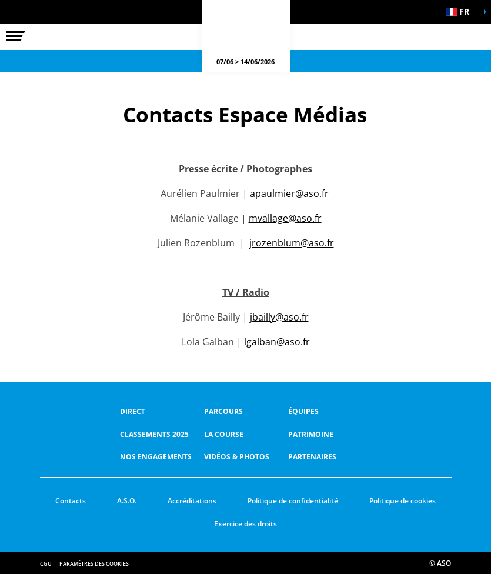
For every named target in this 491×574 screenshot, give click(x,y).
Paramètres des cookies (94, 564)
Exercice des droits (245, 524)
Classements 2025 (154, 434)
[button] (461, 12)
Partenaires (312, 457)
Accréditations (192, 501)
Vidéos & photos (236, 457)
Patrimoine (310, 434)
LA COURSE (223, 434)
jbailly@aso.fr (279, 317)
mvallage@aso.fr (285, 218)
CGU (46, 564)
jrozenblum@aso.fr (291, 242)
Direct (132, 411)
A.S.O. (126, 501)
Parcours (223, 411)
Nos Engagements (156, 457)
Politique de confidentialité (293, 501)
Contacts (70, 501)
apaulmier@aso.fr (289, 193)
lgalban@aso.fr (277, 341)
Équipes (303, 411)
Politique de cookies (402, 501)
